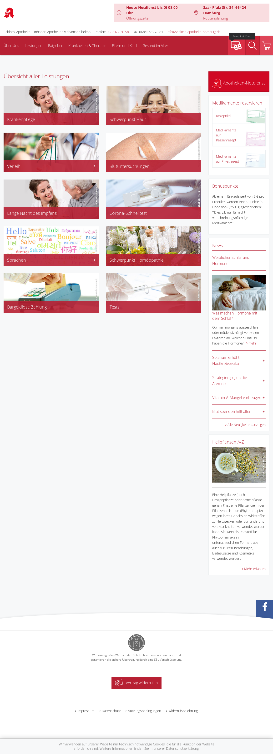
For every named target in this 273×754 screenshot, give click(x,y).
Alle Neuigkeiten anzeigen (247, 424)
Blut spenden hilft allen (231, 411)
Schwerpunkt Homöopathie (137, 260)
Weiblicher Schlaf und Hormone (230, 260)
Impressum (85, 711)
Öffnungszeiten (138, 18)
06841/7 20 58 (118, 32)
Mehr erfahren (255, 568)
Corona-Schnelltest (128, 213)
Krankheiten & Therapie (87, 45)
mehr (252, 343)
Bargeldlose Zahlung (27, 307)
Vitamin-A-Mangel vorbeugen (236, 397)
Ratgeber (55, 45)
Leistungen (33, 45)
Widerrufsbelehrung (183, 711)
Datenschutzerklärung (182, 748)
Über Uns (11, 45)
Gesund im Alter (155, 45)
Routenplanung (215, 18)
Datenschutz (111, 711)
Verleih (51, 166)
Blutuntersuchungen (130, 166)
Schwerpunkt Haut (128, 119)
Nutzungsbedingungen (144, 711)
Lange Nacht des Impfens (32, 213)
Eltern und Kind (124, 45)
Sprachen (51, 260)
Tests (114, 307)
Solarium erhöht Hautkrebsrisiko (225, 360)
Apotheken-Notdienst (238, 83)
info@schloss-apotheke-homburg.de (194, 32)
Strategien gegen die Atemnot (229, 380)
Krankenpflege (21, 119)
